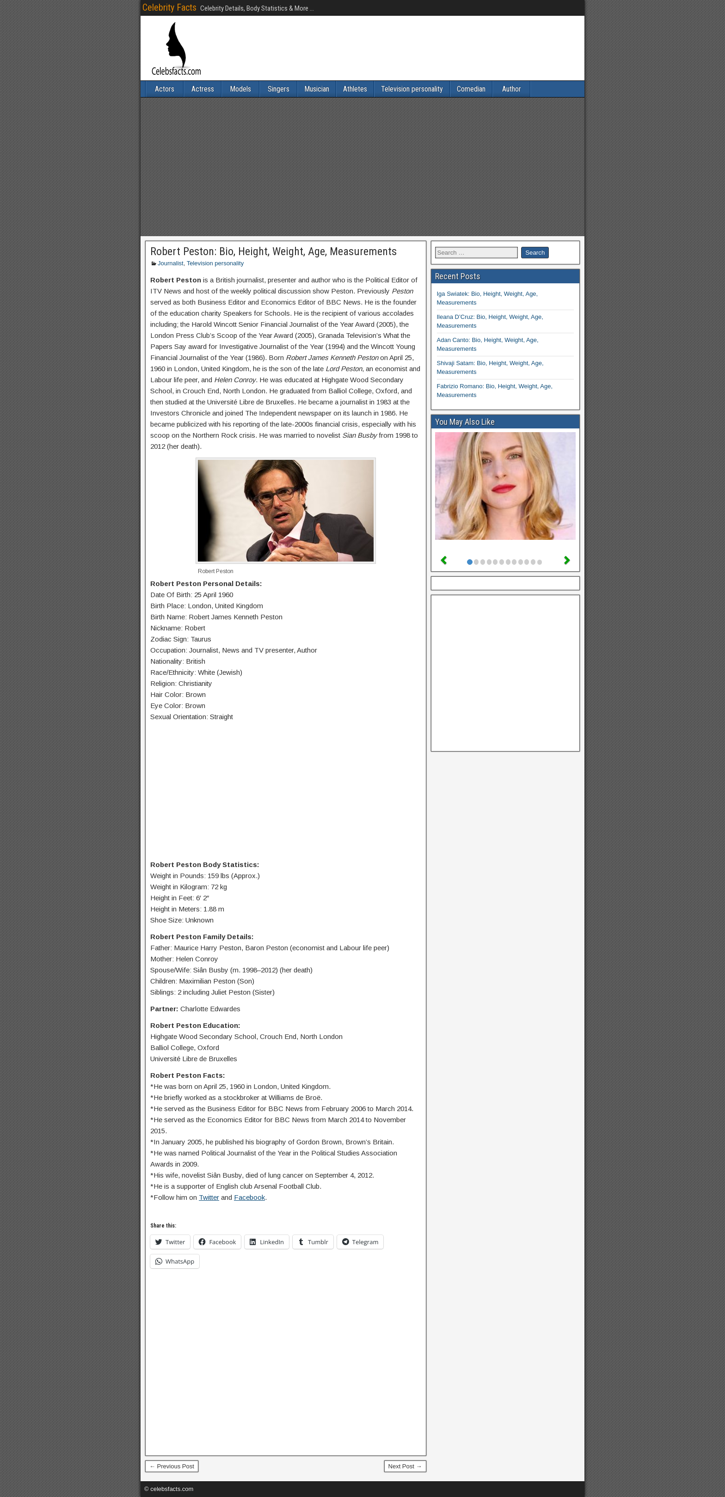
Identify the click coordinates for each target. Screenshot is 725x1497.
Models (240, 89)
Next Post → (405, 1466)
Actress (202, 89)
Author (511, 89)
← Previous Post (171, 1466)
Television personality (412, 89)
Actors (164, 89)
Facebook (249, 1197)
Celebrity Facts (169, 7)
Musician (316, 89)
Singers (278, 89)
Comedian (471, 89)
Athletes (355, 89)
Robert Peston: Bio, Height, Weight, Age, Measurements (273, 251)
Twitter (209, 1197)
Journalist (171, 263)
